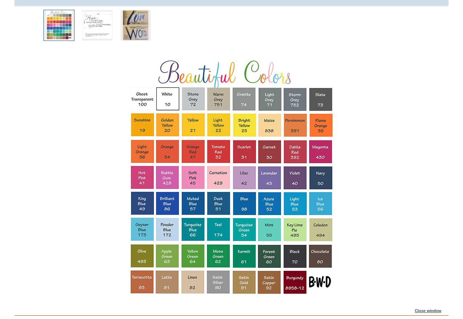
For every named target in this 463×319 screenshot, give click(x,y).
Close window (428, 310)
